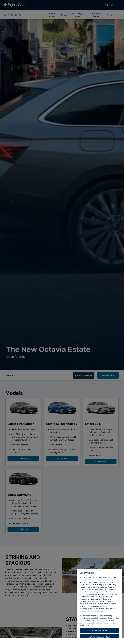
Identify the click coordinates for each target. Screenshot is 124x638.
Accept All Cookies (99, 634)
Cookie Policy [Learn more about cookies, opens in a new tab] (85, 629)
